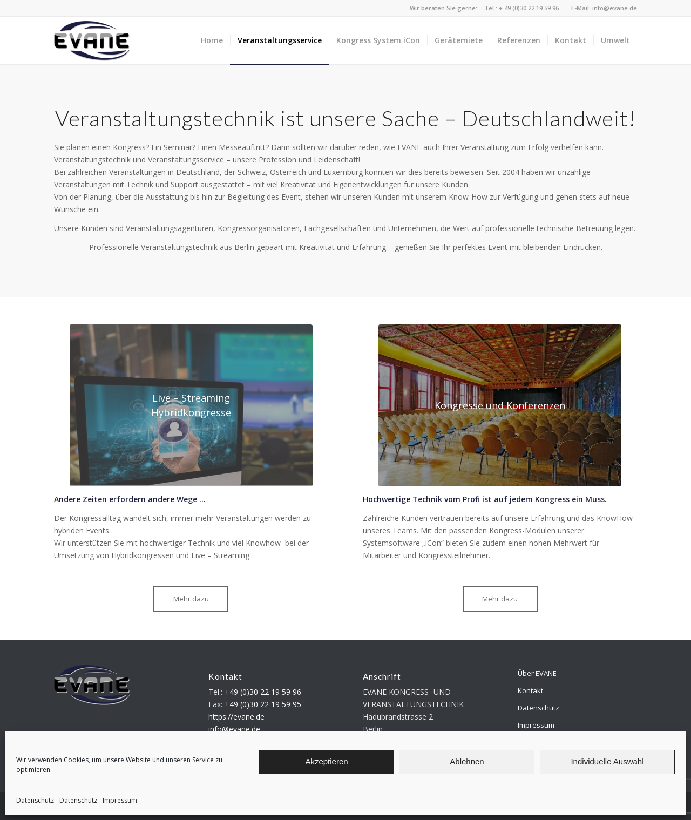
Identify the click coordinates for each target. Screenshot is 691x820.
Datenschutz (35, 800)
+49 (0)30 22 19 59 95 (263, 704)
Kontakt (530, 690)
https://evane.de (236, 716)
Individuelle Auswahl (607, 761)
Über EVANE (537, 673)
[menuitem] (212, 40)
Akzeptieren (326, 761)
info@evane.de (614, 8)
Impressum (120, 800)
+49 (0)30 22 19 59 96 (263, 692)
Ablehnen (467, 761)
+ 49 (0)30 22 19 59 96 (529, 8)
